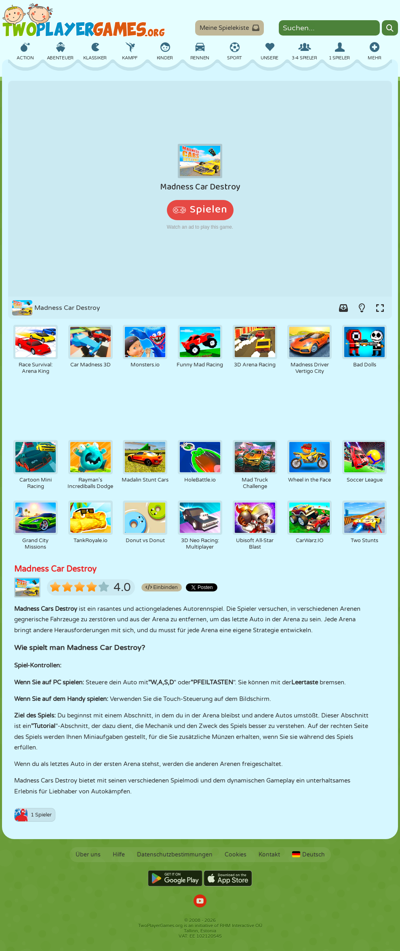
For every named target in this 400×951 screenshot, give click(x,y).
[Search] (390, 28)
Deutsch (308, 854)
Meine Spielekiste (229, 28)
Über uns (88, 854)
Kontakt (269, 854)
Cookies (235, 854)
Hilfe (119, 854)
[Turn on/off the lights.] (362, 308)
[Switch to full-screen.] (380, 308)
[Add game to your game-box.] (343, 308)
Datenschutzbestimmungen (175, 854)
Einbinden (161, 587)
